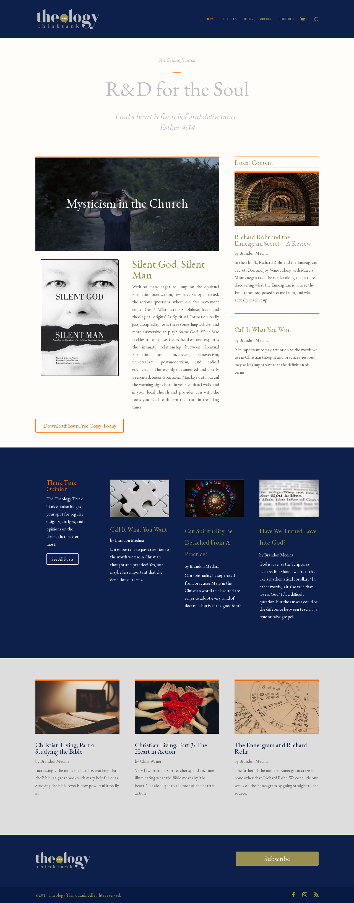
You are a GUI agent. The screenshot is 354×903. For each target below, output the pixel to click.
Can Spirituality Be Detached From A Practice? (209, 542)
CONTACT (286, 19)
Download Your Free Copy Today (79, 425)
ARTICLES (229, 19)
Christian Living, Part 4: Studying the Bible (65, 748)
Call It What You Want (263, 330)
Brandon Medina (254, 253)
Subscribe (277, 858)
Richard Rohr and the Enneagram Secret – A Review (273, 240)
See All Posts (62, 559)
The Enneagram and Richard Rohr (271, 748)
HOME (210, 19)
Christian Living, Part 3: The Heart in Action (171, 748)
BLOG (248, 19)
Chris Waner (151, 761)
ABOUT (265, 19)
